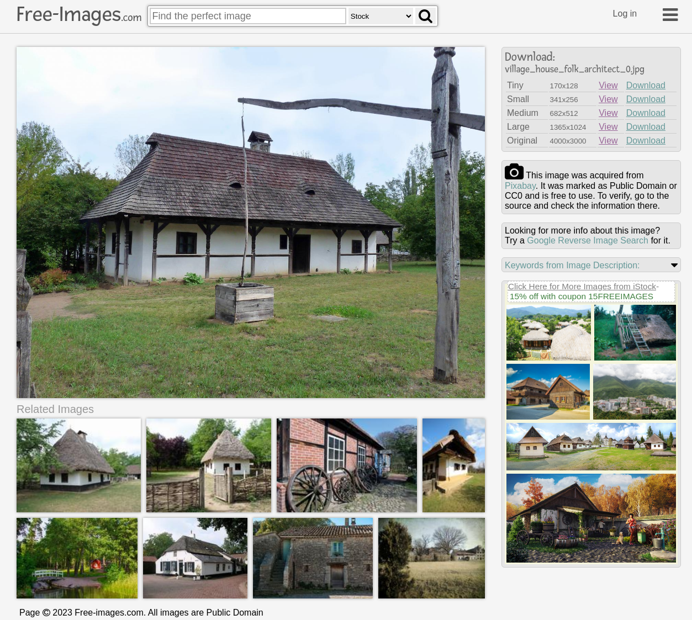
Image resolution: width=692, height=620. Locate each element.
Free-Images (79, 14)
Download (645, 85)
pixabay (520, 185)
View (608, 85)
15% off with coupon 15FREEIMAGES (581, 296)
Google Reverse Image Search (587, 240)
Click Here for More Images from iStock (582, 286)
